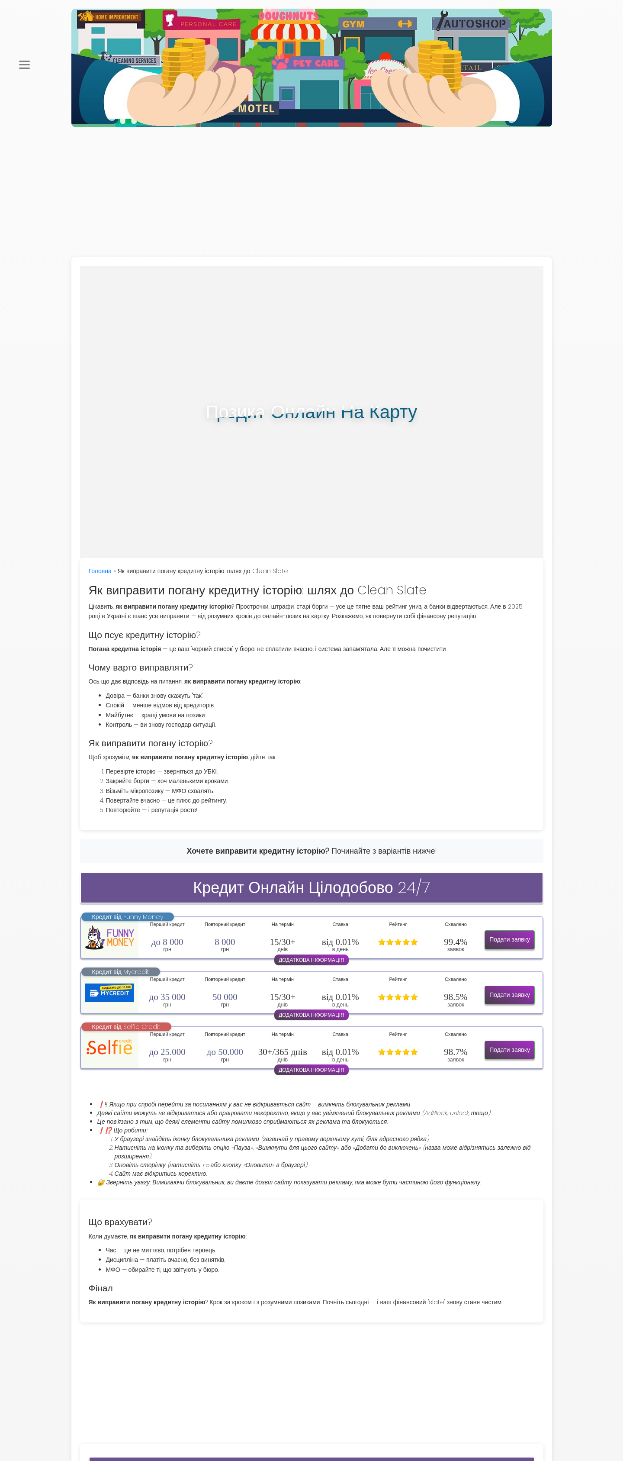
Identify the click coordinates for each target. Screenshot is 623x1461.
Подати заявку (509, 939)
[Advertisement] (311, 192)
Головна (100, 571)
